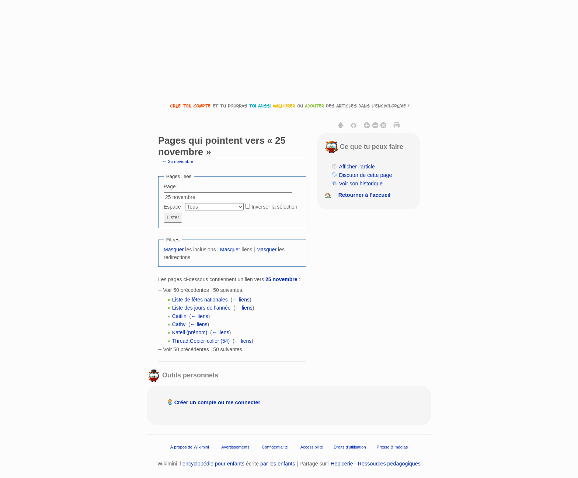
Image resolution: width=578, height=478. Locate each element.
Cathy (179, 324)
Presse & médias (392, 446)
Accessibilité (311, 446)
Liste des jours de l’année (201, 308)
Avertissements (235, 446)
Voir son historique (361, 183)
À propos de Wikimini (189, 446)
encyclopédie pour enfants (213, 464)
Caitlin (179, 316)
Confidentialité (275, 446)
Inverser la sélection (274, 207)
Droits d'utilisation (350, 446)
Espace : (174, 207)
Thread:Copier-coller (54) (201, 341)
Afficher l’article (357, 167)
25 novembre (181, 161)
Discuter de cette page (365, 175)
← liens (241, 300)
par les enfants (277, 464)
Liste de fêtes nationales (200, 300)
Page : (171, 186)
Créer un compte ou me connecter (217, 402)
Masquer (174, 249)
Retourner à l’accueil (364, 195)
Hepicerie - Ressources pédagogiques (376, 464)
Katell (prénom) (190, 332)
